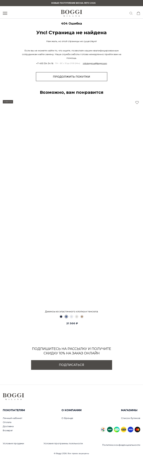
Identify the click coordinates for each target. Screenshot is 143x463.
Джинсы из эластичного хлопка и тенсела (71, 311)
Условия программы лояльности (63, 443)
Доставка (8, 426)
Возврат (8, 430)
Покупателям (14, 410)
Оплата (7, 422)
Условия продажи (13, 443)
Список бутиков (130, 418)
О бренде (67, 418)
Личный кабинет (12, 418)
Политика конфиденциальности (121, 444)
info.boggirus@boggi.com (95, 63)
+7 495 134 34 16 (44, 63)
